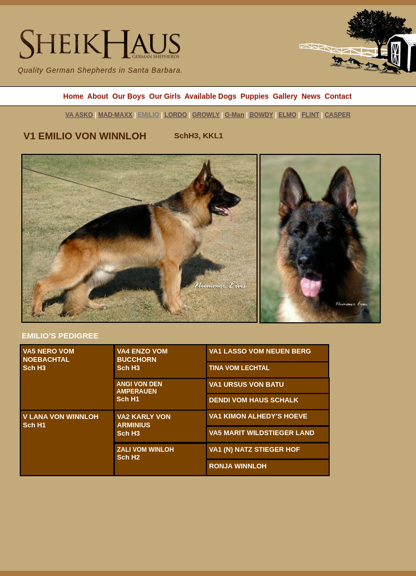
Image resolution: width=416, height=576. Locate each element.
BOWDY (262, 115)
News (311, 96)
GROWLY (206, 115)
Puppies (254, 96)
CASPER (337, 115)
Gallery (285, 96)
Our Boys (128, 96)
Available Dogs (211, 96)
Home (73, 96)
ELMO (287, 115)
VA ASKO (79, 115)
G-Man (234, 115)
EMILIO (148, 115)
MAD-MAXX (115, 115)
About (97, 96)
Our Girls (165, 96)
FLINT (310, 115)
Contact (338, 96)
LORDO (175, 115)
